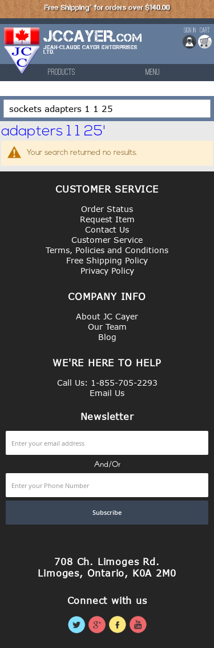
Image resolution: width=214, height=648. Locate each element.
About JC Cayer (107, 316)
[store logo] (22, 50)
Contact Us (107, 229)
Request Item (107, 219)
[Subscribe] (107, 513)
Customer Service (107, 240)
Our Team (107, 326)
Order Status (107, 209)
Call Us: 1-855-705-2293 (107, 382)
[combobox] (107, 108)
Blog (107, 337)
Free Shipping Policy (107, 260)
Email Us (107, 393)
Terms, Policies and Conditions (107, 250)
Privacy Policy (107, 270)
